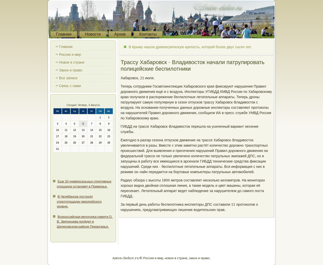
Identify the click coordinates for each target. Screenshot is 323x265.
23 (108, 136)
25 (66, 142)
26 (74, 142)
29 (100, 142)
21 (91, 136)
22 (100, 136)
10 (57, 130)
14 (91, 130)
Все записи (68, 78)
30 (108, 142)
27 (83, 142)
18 (66, 136)
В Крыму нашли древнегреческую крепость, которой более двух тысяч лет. (190, 47)
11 (66, 130)
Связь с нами (70, 86)
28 (91, 142)
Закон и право (70, 70)
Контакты (148, 34)
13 (83, 130)
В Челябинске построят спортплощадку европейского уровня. (79, 201)
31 (57, 149)
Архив (120, 34)
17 (57, 136)
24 (57, 142)
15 (100, 130)
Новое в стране (72, 62)
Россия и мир (70, 54)
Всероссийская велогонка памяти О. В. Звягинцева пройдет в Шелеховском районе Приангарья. (85, 221)
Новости (93, 34)
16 (108, 130)
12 (74, 130)
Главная (63, 34)
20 (83, 136)
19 (74, 136)
